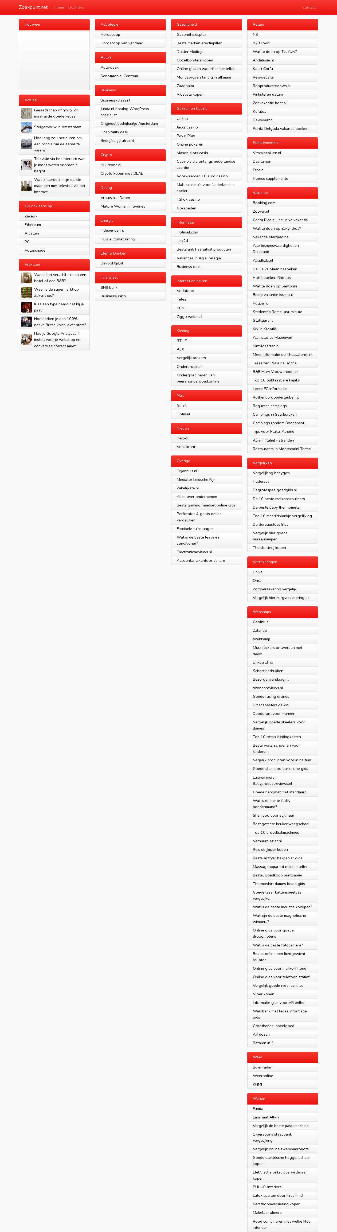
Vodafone (185, 290)
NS (255, 34)
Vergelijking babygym (271, 472)
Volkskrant (186, 446)
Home (59, 7)
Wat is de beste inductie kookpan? (282, 907)
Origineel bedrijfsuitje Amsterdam (129, 123)
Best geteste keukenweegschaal (281, 823)
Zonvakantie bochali (270, 103)
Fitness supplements (270, 178)
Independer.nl (112, 230)
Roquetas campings (270, 405)
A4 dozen (261, 1034)
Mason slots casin (192, 152)
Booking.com (264, 202)
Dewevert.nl (263, 120)
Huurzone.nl (111, 164)
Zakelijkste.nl (188, 488)
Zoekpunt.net (33, 7)
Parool (183, 438)
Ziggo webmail (189, 316)
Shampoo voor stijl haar (273, 815)
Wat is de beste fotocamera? (278, 945)
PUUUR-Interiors (267, 1187)
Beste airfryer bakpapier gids (277, 858)
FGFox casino (188, 199)
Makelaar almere (267, 1212)
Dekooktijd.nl (112, 263)
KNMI (257, 1084)
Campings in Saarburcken (275, 414)
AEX (180, 349)
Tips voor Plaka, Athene (273, 431)
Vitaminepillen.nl (267, 152)
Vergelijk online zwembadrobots (281, 1149)
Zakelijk (31, 216)
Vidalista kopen (190, 94)
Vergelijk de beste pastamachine (281, 1125)
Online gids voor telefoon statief (281, 977)
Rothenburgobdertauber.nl (276, 397)
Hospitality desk (114, 132)
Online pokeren (190, 144)
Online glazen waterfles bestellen (206, 68)
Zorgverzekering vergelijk (275, 589)
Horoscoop (110, 34)
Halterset (261, 481)
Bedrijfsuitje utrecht (117, 140)
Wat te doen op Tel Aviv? (275, 51)
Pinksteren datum (268, 94)
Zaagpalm (185, 85)
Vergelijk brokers (191, 357)
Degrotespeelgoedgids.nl (275, 490)
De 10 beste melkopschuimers (279, 498)
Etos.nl (259, 170)
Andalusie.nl (263, 60)
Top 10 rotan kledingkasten (277, 736)
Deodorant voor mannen (274, 713)
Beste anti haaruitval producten (204, 249)
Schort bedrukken (268, 670)
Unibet (182, 118)
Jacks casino (187, 127)
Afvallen (32, 233)
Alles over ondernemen (197, 496)
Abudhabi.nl (263, 260)
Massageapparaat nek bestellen (280, 866)
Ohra (257, 580)
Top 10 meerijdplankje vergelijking (282, 515)
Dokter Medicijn (190, 51)
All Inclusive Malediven (272, 337)
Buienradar (262, 1067)
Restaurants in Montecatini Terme (282, 448)
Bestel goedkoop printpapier (277, 875)
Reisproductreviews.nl (272, 85)
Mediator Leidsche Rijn (196, 479)
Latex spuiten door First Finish (278, 1195)
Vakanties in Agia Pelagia (199, 258)
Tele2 (182, 299)
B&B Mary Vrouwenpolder (275, 371)
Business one (188, 266)
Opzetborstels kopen (195, 60)
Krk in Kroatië (264, 329)
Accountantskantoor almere (201, 560)
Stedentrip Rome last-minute (277, 311)
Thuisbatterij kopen (269, 547)
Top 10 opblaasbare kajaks (276, 380)
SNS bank (109, 287)
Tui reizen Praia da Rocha (275, 363)
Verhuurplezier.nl (267, 841)
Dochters (76, 7)
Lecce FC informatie (270, 388)
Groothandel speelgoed (273, 1025)
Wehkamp (261, 639)
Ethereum (33, 224)
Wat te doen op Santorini (275, 286)
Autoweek (110, 67)
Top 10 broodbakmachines (276, 832)
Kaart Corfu (263, 68)
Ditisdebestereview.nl (271, 705)
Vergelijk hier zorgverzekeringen (281, 597)
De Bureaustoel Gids (270, 524)
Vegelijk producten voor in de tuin (282, 760)
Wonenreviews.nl (268, 688)
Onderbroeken (189, 366)
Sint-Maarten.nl (266, 346)
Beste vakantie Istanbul (273, 294)
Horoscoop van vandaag (122, 43)
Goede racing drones (271, 696)
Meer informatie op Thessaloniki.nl (282, 354)
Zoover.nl (261, 211)
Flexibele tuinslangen (195, 528)
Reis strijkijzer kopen (270, 849)
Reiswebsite (263, 77)
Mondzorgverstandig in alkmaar (204, 77)
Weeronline (263, 1075)
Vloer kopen (263, 994)
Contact (309, 7)
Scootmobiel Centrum (119, 76)
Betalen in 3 (263, 1043)
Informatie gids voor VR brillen (279, 1002)
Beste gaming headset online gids (206, 505)
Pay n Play (186, 135)
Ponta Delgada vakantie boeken (280, 128)
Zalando (260, 630)
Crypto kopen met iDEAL (122, 173)
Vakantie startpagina (271, 237)
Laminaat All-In (266, 1117)
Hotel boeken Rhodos (272, 277)
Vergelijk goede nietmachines (278, 985)
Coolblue (261, 622)
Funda (258, 1108)
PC (27, 241)
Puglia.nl (260, 303)
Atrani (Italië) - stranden (273, 440)
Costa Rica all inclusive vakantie (280, 220)
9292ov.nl (262, 43)
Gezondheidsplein (192, 34)
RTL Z (182, 340)
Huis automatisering (118, 239)
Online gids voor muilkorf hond (279, 968)
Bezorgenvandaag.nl (271, 679)
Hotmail (183, 414)
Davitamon (262, 161)
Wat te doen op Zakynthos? (277, 228)
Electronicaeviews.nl (194, 552)
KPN (180, 308)
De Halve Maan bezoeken (275, 269)
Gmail (181, 405)
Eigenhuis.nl (187, 471)
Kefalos (259, 111)
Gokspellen (186, 208)
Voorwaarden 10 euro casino (202, 176)
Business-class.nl (115, 100)
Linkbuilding (263, 662)
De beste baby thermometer (277, 507)
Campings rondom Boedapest (278, 423)
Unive (257, 572)
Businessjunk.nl (114, 296)
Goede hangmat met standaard (280, 792)
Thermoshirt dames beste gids (279, 883)
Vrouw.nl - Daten (115, 197)
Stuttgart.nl (263, 320)
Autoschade (35, 250)
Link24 (182, 240)
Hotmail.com (187, 232)
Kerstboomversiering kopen (276, 1204)
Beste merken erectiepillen (199, 43)
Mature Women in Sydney (123, 206)
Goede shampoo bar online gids (280, 768)
